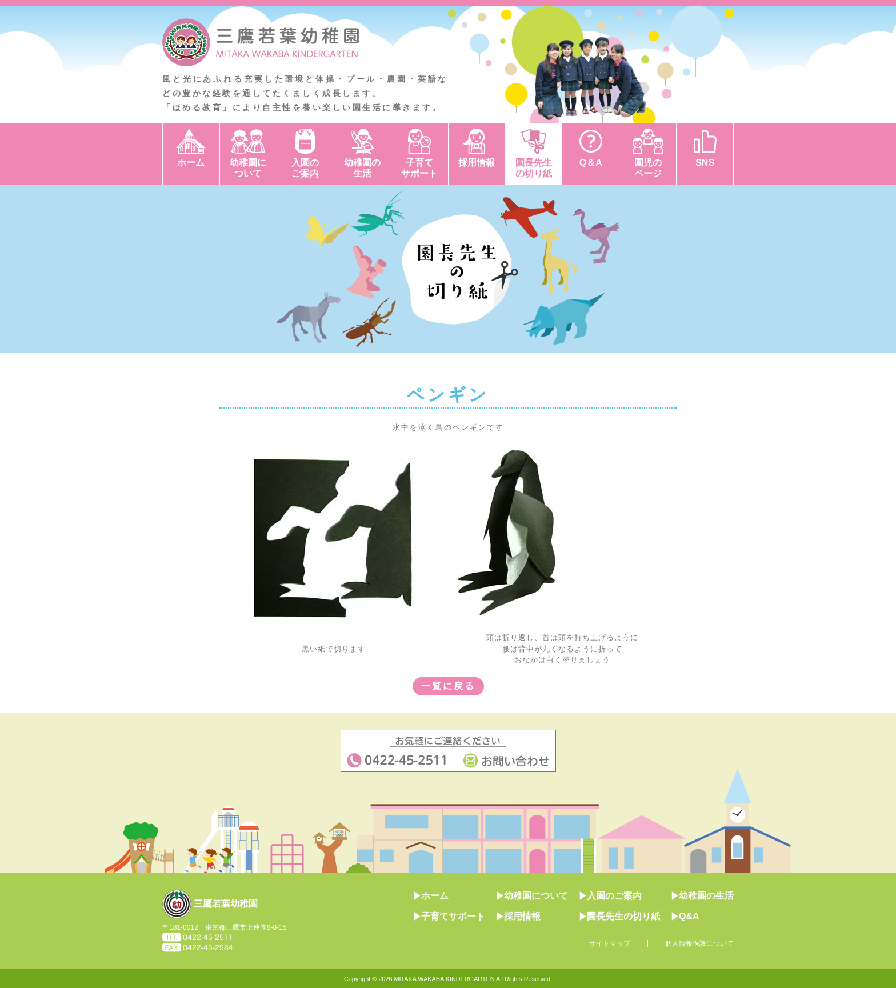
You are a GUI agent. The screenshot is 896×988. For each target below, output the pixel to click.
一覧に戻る (448, 686)
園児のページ (648, 168)
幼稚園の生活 (362, 168)
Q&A (685, 916)
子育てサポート (419, 168)
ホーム (191, 162)
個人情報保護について (699, 943)
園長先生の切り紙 (533, 168)
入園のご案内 (305, 168)
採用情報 (476, 162)
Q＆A (590, 162)
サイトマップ (609, 943)
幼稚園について (248, 168)
